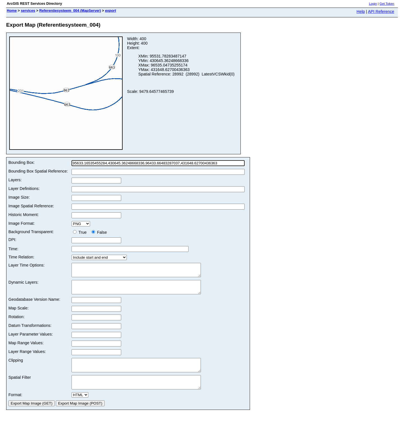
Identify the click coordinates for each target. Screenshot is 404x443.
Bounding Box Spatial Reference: (38, 171)
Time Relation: (21, 257)
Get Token (387, 3)
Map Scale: (18, 313)
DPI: (12, 239)
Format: (15, 405)
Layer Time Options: (26, 265)
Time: (13, 249)
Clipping (15, 365)
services (28, 10)
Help (361, 11)
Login (373, 3)
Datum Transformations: (30, 330)
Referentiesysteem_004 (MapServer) (70, 10)
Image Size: (19, 197)
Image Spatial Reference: (31, 206)
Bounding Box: (21, 162)
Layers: (15, 180)
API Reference (381, 11)
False (99, 232)
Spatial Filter (19, 385)
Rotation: (16, 322)
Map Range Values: (25, 348)
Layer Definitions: (24, 188)
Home (12, 10)
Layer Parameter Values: (30, 339)
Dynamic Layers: (23, 285)
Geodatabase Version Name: (34, 304)
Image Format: (21, 223)
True (81, 232)
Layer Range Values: (27, 356)
